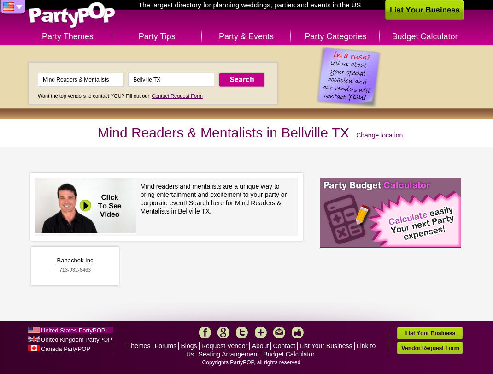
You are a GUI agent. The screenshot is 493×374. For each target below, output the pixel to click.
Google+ (223, 332)
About (260, 346)
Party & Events (246, 36)
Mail (279, 332)
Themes (139, 346)
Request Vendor (224, 346)
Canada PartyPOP (65, 348)
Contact (284, 346)
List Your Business (325, 346)
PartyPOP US (72, 15)
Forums (165, 346)
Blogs (189, 346)
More (261, 332)
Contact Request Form (177, 96)
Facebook (205, 332)
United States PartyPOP (73, 330)
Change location (379, 135)
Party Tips (157, 36)
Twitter (242, 332)
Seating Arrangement (229, 354)
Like (298, 332)
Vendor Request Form (430, 348)
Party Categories (335, 36)
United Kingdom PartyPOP (76, 339)
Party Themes (68, 36)
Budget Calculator (425, 36)
